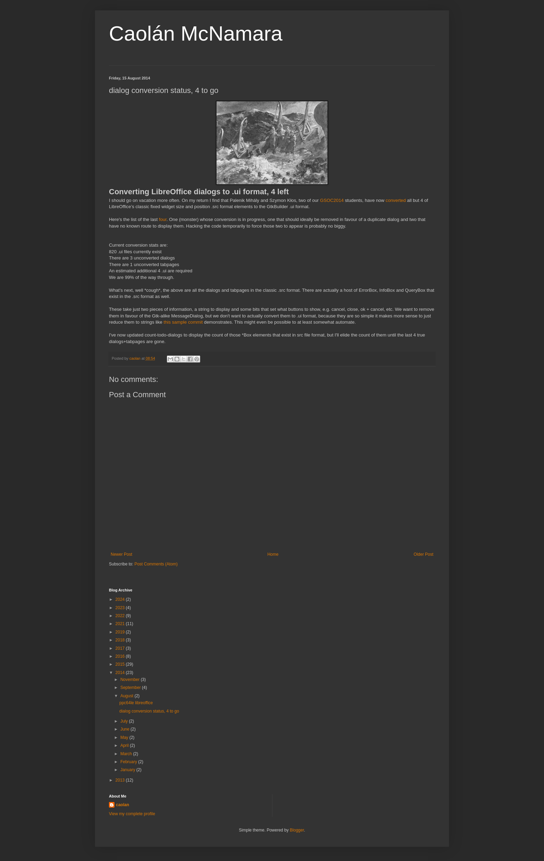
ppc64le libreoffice (136, 702)
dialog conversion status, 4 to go (149, 711)
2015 (121, 664)
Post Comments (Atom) (156, 564)
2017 (121, 648)
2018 (121, 640)
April (125, 745)
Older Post (423, 554)
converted (396, 200)
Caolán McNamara (195, 33)
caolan (122, 804)
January (128, 769)
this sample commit (183, 322)
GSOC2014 (331, 200)
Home (273, 554)
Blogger (297, 830)
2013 (121, 780)
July (124, 721)
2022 (121, 615)
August (127, 695)
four (163, 219)
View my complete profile (132, 813)
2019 (121, 632)
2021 (121, 623)
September (131, 687)
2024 (121, 599)
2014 (121, 672)
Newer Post (121, 554)
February (129, 761)
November (130, 679)
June (125, 729)
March (126, 753)
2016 (121, 656)
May (124, 737)
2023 (121, 607)
